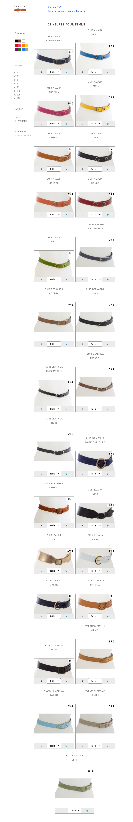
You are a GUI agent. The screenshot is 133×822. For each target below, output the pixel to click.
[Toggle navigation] (117, 9)
